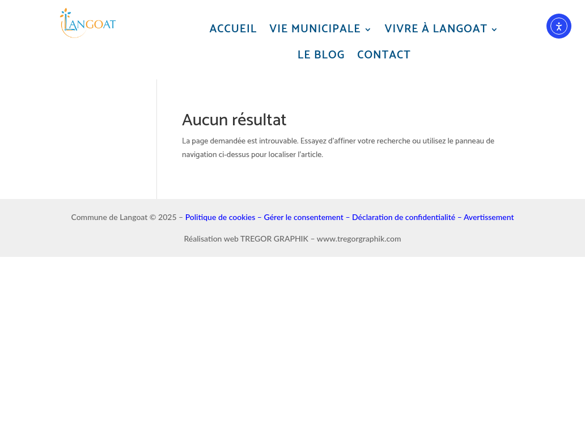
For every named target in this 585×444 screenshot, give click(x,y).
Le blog (321, 56)
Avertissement (489, 217)
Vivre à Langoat (436, 30)
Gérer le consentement (304, 217)
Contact (384, 56)
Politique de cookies (220, 217)
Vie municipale (315, 30)
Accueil (233, 30)
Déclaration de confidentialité (403, 217)
